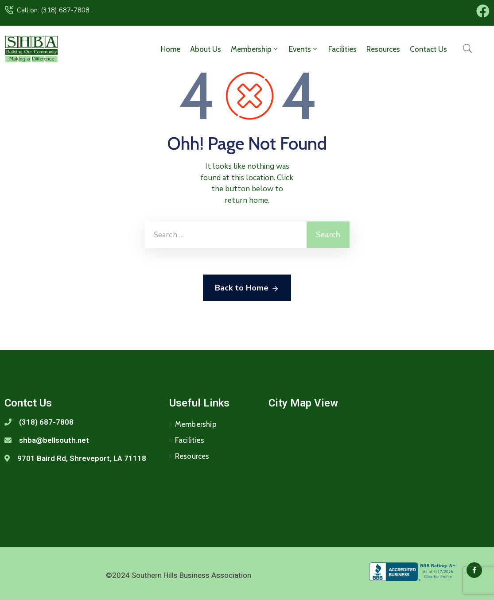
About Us (205, 49)
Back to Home (247, 288)
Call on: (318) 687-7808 (53, 10)
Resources (383, 49)
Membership (255, 49)
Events (304, 49)
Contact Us (428, 49)
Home (170, 49)
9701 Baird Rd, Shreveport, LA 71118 (81, 458)
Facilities (342, 49)
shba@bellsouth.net (54, 440)
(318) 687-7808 (46, 422)
